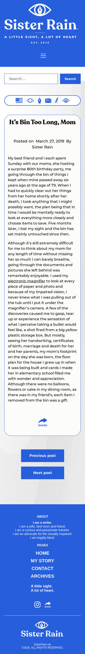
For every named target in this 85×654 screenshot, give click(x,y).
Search (70, 79)
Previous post (42, 455)
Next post (42, 473)
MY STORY (42, 560)
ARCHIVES (42, 576)
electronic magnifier (26, 281)
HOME (42, 553)
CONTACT (42, 568)
